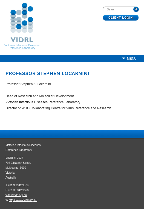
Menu (132, 59)
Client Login (120, 17)
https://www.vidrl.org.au (23, 200)
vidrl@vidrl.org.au (16, 195)
